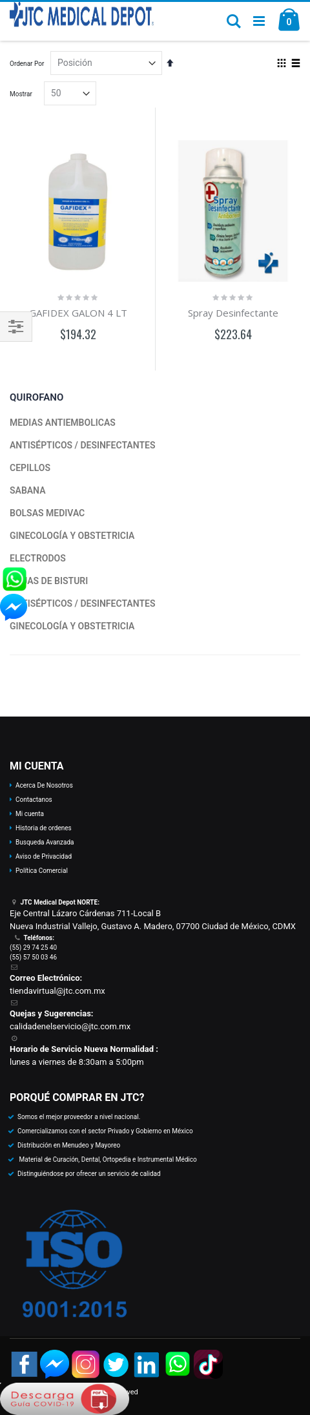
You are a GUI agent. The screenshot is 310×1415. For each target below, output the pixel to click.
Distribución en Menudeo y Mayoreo (68, 1145)
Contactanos (34, 799)
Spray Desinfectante (233, 312)
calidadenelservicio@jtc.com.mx (70, 1026)
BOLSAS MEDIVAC (47, 513)
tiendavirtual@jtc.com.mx (57, 991)
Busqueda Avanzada (45, 842)
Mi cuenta (30, 813)
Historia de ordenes (44, 828)
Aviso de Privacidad (44, 856)
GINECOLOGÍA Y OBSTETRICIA (72, 535)
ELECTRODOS (38, 558)
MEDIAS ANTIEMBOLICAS (63, 422)
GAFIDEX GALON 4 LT (78, 312)
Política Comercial (42, 870)
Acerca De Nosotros (44, 785)
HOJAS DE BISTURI (49, 581)
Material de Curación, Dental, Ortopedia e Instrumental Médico (107, 1159)
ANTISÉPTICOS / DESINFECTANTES (82, 445)
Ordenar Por (27, 63)
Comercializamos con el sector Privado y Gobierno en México (105, 1131)
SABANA (28, 490)
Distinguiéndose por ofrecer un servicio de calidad (89, 1173)
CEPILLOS (30, 468)
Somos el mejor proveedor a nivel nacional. (78, 1116)
